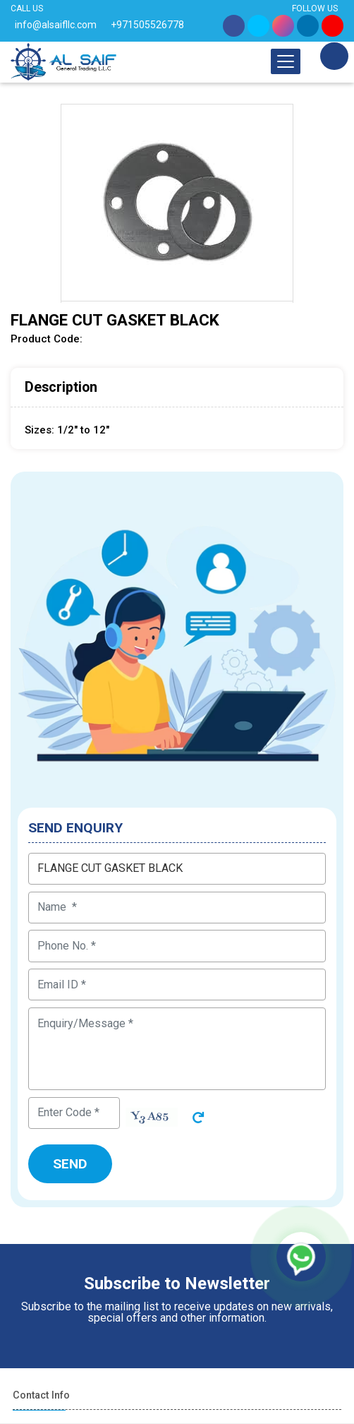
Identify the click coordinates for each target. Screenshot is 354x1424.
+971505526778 (147, 24)
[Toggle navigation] (285, 61)
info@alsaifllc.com (56, 24)
